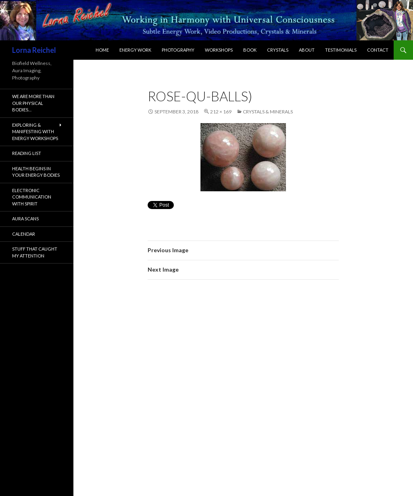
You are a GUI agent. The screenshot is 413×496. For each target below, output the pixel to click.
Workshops (219, 49)
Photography (178, 49)
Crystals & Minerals (268, 112)
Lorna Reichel (34, 50)
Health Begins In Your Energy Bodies (36, 172)
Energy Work (135, 49)
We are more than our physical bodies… (33, 103)
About (307, 49)
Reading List (26, 153)
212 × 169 (221, 112)
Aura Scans (25, 218)
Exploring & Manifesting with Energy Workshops (35, 131)
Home (102, 49)
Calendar (23, 233)
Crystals (277, 49)
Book (250, 49)
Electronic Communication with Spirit (31, 197)
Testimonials (341, 49)
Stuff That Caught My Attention (34, 252)
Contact (377, 49)
